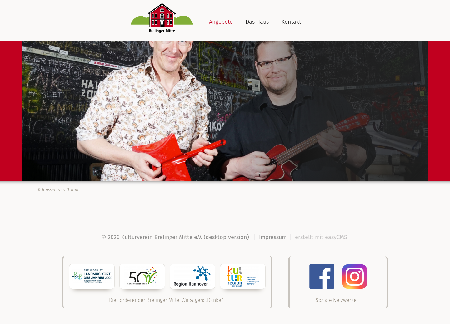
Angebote (221, 21)
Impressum (273, 237)
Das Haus (257, 21)
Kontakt (291, 21)
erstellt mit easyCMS (322, 237)
